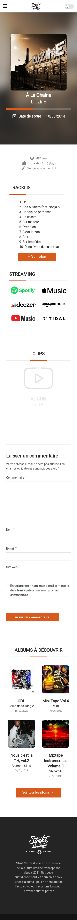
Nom (10, 529)
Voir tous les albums (35, 792)
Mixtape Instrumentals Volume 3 (55, 760)
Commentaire (16, 477)
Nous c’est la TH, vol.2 (21, 758)
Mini (56, 706)
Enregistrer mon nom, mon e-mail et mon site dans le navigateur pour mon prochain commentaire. (39, 590)
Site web (11, 567)
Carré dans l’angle (21, 706)
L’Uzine (38, 101)
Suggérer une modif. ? (38, 168)
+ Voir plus (37, 257)
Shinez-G (55, 771)
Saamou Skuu (21, 766)
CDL (21, 701)
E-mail (11, 548)
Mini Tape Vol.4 (55, 701)
